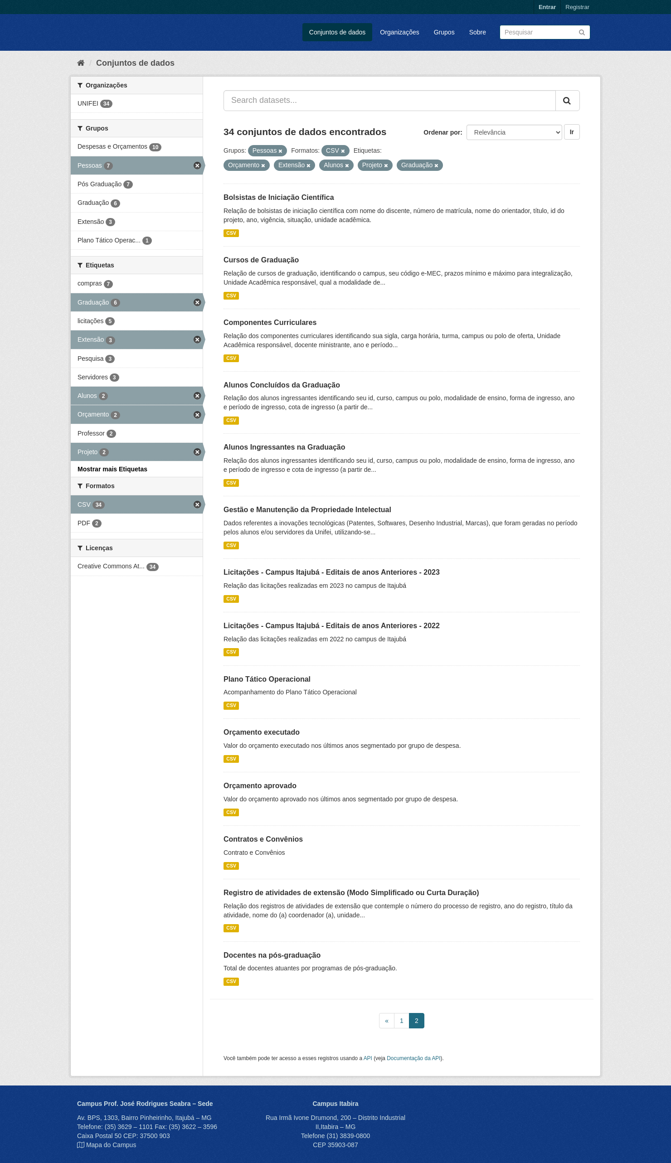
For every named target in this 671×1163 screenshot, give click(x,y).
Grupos (444, 32)
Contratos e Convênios (263, 839)
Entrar (547, 7)
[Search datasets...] (390, 100)
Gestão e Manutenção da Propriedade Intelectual (307, 510)
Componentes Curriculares (270, 322)
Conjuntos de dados (337, 32)
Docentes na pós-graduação (272, 955)
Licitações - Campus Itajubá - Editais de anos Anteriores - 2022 (332, 626)
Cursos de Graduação (261, 260)
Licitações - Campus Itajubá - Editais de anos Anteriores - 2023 (332, 572)
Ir (572, 132)
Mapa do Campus (111, 1144)
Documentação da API (413, 1058)
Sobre (477, 32)
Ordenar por (441, 132)
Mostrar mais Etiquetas (112, 469)
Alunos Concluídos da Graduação (282, 385)
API (368, 1058)
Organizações (399, 32)
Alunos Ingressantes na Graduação (284, 447)
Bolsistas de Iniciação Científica (279, 197)
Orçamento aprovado (260, 786)
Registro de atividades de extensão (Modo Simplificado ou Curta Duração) (351, 892)
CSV (231, 233)
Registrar (577, 7)
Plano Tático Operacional (267, 679)
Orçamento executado (262, 732)
